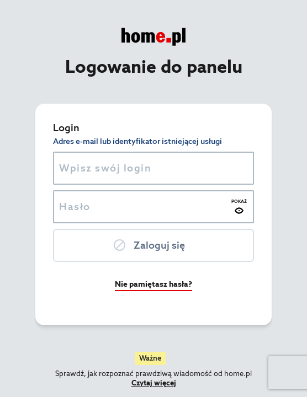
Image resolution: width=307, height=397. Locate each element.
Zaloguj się (159, 245)
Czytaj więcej (153, 383)
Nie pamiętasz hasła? (153, 284)
